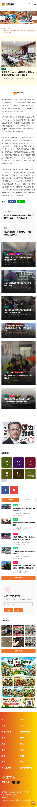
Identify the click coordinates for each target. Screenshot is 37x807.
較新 (7, 211)
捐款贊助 (12, 792)
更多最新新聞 (18, 577)
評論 (3, 744)
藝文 (22, 744)
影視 (3, 738)
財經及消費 (25, 732)
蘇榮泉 (8, 404)
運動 (22, 738)
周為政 (8, 333)
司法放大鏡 (6, 768)
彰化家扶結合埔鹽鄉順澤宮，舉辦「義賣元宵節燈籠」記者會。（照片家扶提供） (17, 328)
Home (3, 28)
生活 (12, 254)
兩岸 (3, 750)
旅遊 (3, 756)
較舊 (7, 228)
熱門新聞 (27, 499)
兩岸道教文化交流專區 (17, 372)
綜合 (18, 395)
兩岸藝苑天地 (26, 768)
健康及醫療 (6, 732)
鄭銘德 (8, 262)
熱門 (3, 720)
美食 (18, 254)
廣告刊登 (4, 792)
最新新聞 (10, 499)
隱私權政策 (6, 795)
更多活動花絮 (18, 651)
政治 (15, 505)
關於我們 (19, 792)
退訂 (18, 610)
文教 (22, 750)
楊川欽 (8, 288)
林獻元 (5, 78)
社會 (8, 28)
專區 (22, 762)
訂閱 (9, 610)
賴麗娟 (17, 513)
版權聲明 (14, 795)
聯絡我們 (27, 792)
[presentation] (2, 18)
